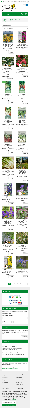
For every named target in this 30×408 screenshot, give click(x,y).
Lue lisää (24, 336)
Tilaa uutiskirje (7, 322)
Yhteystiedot (5, 380)
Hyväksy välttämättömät (9, 402)
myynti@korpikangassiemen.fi (10, 368)
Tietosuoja (19, 377)
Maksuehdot (19, 384)
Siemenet (17, 19)
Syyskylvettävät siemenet (10, 21)
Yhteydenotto (5, 382)
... (6, 284)
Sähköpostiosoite (7, 315)
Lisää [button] (10, 52)
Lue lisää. (14, 399)
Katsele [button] (10, 78)
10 (20, 284)
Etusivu (11, 19)
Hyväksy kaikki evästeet (9, 405)
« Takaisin (5, 19)
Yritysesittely (5, 377)
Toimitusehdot (20, 380)
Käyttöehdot (19, 382)
